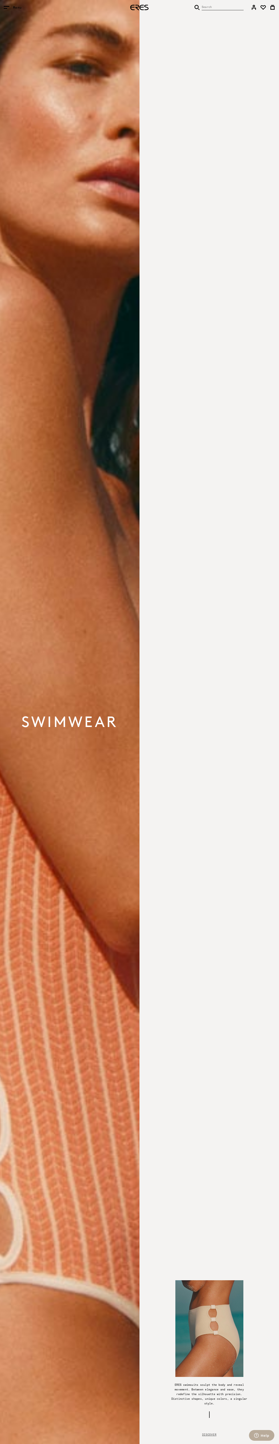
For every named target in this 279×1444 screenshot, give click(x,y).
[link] (254, 7)
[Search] (219, 7)
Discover (209, 1434)
